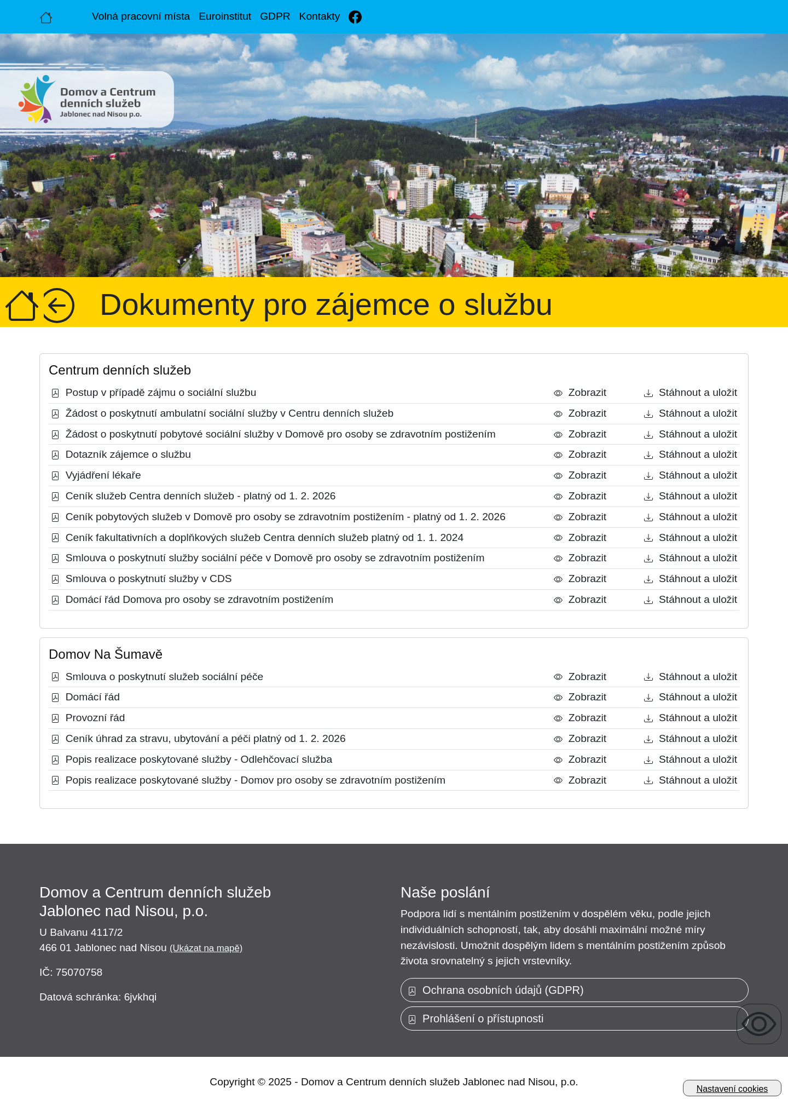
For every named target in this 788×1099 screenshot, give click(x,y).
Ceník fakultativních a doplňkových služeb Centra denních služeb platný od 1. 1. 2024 (257, 537)
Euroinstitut (225, 16)
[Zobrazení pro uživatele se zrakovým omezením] (759, 1024)
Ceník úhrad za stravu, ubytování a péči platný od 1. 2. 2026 (198, 738)
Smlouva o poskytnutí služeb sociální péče (157, 676)
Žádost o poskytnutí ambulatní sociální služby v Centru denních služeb (222, 413)
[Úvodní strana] (46, 16)
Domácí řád (85, 697)
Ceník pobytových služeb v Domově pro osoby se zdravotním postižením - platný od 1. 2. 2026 (278, 516)
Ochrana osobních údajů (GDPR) (496, 990)
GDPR (275, 16)
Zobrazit (580, 392)
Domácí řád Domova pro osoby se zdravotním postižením (192, 599)
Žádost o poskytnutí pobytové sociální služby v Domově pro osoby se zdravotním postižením (273, 434)
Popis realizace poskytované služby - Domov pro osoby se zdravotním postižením (248, 780)
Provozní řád (88, 717)
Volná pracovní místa (141, 16)
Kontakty (319, 16)
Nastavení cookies (732, 1089)
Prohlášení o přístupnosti (475, 1018)
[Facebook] (355, 16)
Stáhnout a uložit (690, 392)
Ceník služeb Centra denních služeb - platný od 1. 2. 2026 (193, 496)
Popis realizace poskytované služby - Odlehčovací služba (191, 759)
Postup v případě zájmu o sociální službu (153, 392)
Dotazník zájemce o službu (121, 454)
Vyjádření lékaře (96, 475)
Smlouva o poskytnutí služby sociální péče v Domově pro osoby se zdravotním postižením (267, 557)
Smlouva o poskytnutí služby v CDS (141, 578)
